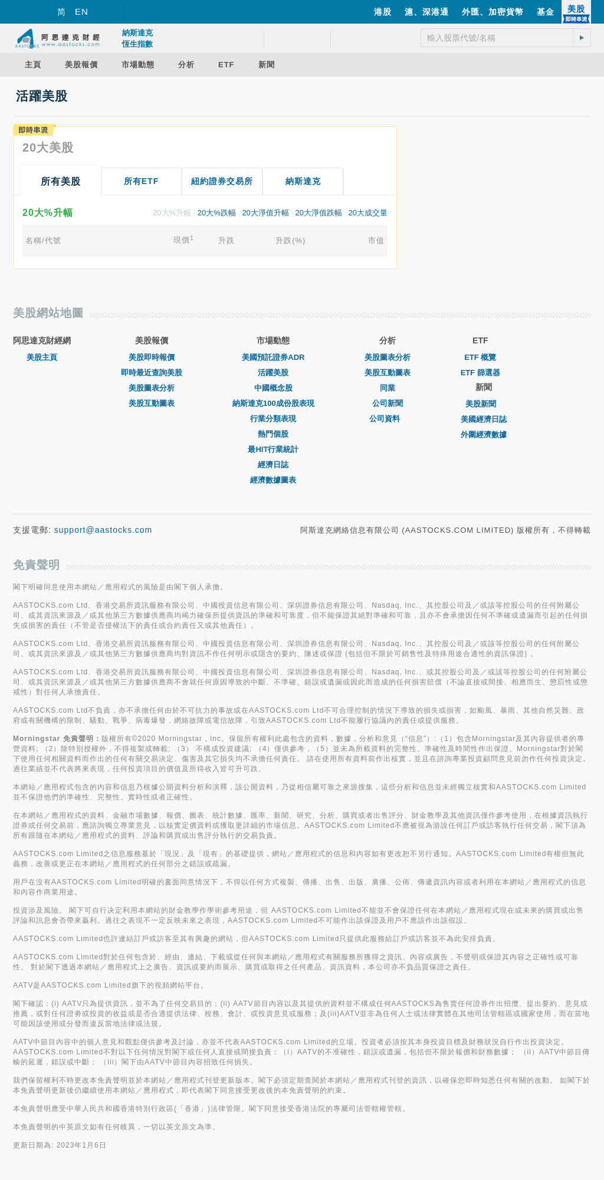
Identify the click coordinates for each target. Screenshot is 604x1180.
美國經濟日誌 (484, 419)
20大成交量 (368, 212)
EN (81, 11)
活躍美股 (273, 372)
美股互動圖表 (152, 403)
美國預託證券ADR (273, 357)
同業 (387, 388)
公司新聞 (387, 403)
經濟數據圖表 (273, 480)
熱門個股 (273, 434)
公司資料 (387, 418)
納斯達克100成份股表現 (273, 403)
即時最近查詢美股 (151, 372)
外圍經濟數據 (484, 434)
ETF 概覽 (480, 357)
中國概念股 (273, 388)
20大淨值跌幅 (318, 212)
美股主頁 (42, 357)
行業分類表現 (273, 418)
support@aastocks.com (103, 530)
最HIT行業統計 (273, 449)
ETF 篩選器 (480, 372)
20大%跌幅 (217, 212)
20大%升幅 (172, 212)
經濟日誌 (273, 464)
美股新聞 (483, 403)
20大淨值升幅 (265, 212)
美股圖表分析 (152, 388)
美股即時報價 (152, 357)
